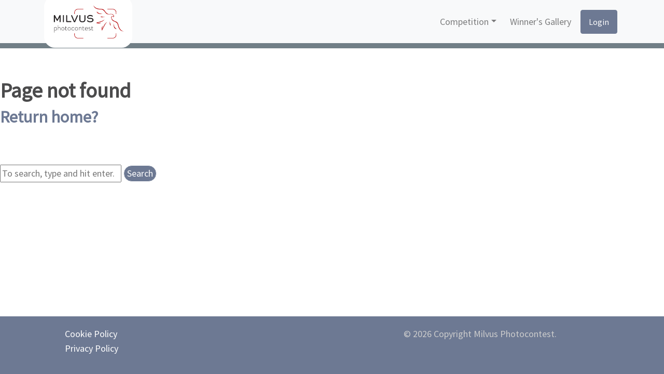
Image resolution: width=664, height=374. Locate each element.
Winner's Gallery (540, 22)
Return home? (49, 116)
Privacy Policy (91, 348)
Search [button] (140, 173)
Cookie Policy (91, 334)
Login (599, 22)
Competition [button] (464, 22)
